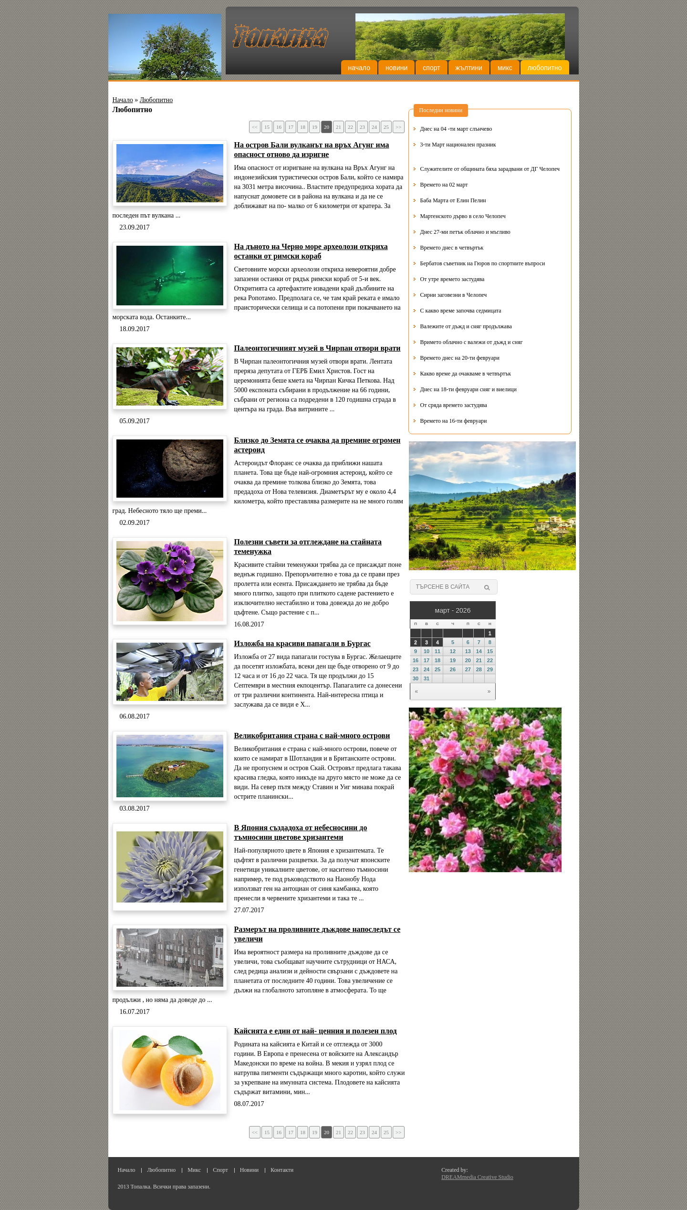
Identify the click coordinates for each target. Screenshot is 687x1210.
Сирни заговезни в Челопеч (453, 295)
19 (314, 127)
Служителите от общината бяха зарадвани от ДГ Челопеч (490, 169)
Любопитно (545, 68)
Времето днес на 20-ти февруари (460, 358)
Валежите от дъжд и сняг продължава (466, 326)
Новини (396, 68)
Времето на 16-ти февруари (453, 420)
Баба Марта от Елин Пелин (453, 200)
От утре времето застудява (452, 279)
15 (267, 127)
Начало (359, 68)
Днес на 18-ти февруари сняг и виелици (468, 389)
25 (386, 127)
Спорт (431, 68)
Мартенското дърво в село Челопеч (463, 216)
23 (362, 127)
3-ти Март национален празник (458, 144)
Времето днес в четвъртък (452, 247)
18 (302, 127)
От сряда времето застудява (453, 405)
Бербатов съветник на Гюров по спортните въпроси (482, 263)
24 (374, 127)
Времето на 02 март (444, 184)
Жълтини (469, 68)
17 (290, 127)
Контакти (282, 1170)
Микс (505, 68)
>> (398, 127)
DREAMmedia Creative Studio (477, 1177)
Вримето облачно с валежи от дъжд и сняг (471, 342)
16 (278, 127)
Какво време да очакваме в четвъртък (465, 373)
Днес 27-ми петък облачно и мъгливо (465, 232)
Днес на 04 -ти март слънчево (456, 128)
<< (255, 127)
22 (350, 127)
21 (338, 127)
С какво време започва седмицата (460, 310)
